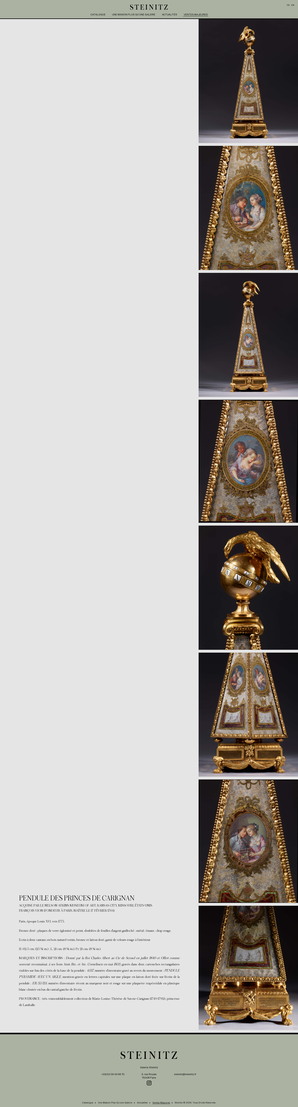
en (292, 5)
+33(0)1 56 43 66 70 (112, 1074)
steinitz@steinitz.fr (185, 1074)
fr (288, 5)
